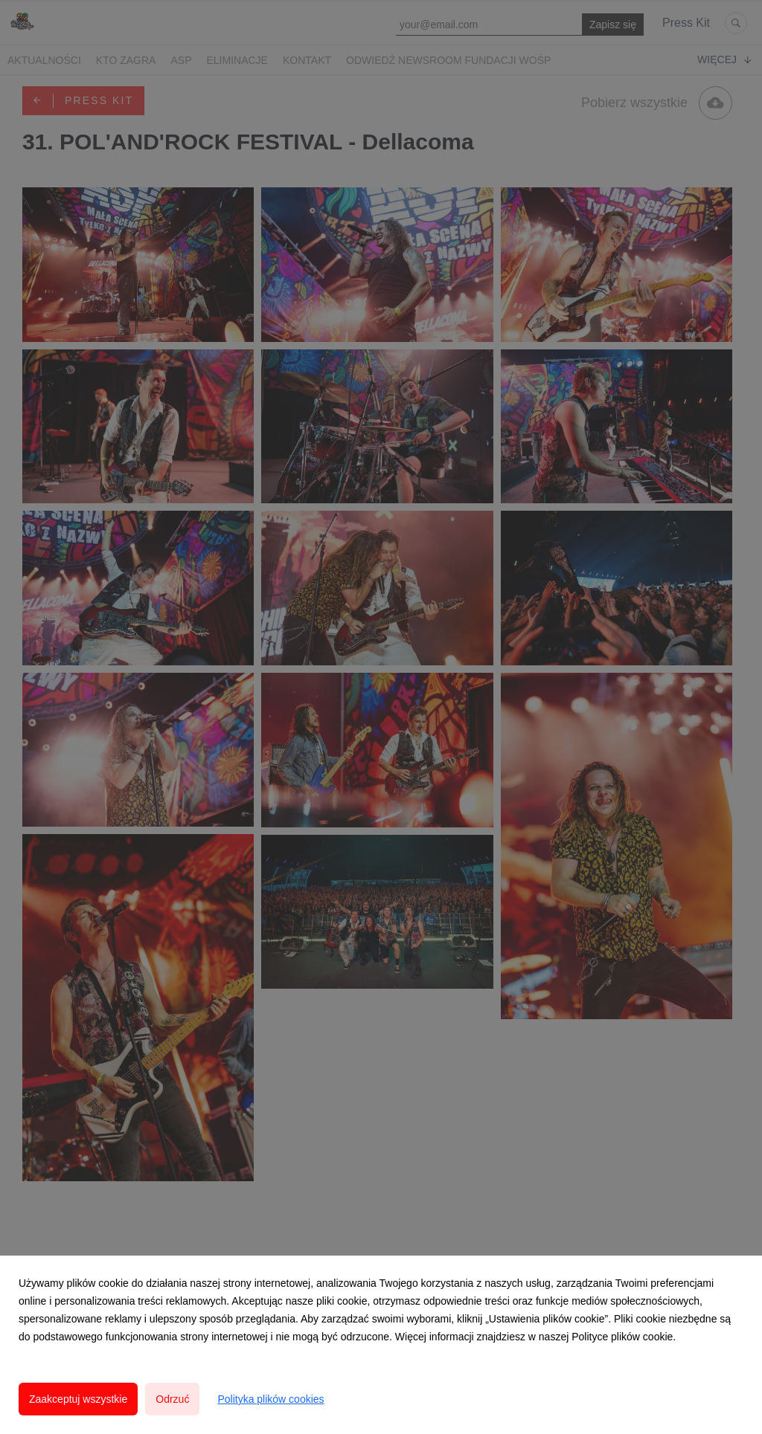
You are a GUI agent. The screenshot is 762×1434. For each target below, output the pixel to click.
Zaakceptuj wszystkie (78, 1399)
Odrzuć (172, 1399)
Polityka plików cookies (270, 1399)
